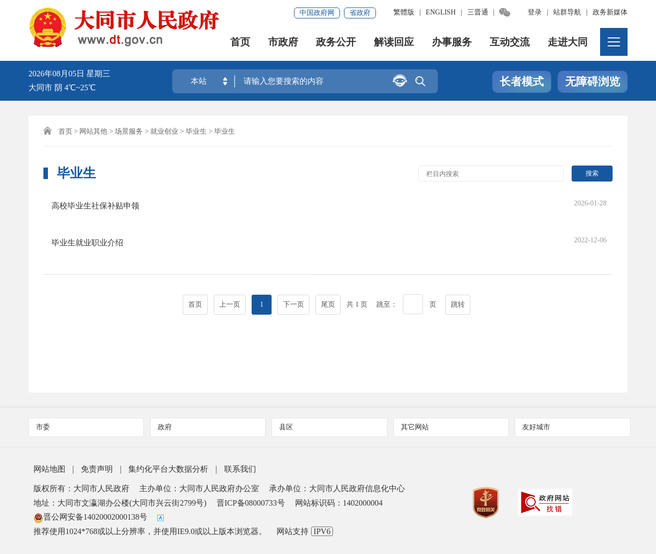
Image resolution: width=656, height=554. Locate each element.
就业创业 (164, 131)
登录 (535, 12)
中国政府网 (317, 12)
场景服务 (129, 131)
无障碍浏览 (592, 81)
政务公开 (336, 42)
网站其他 (93, 131)
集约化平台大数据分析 (168, 469)
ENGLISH (441, 12)
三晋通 (477, 12)
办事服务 (452, 42)
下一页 (293, 271)
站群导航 (567, 12)
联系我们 (240, 469)
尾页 (328, 271)
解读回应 (394, 42)
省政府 (359, 12)
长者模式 (522, 81)
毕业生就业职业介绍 (95, 222)
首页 (240, 42)
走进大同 (568, 42)
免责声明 (97, 469)
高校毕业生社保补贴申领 (103, 202)
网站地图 (49, 469)
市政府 (283, 42)
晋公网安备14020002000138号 (90, 517)
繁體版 (403, 12)
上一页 (229, 271)
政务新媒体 (610, 12)
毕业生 (196, 131)
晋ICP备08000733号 (251, 503)
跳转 (458, 271)
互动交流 (510, 42)
